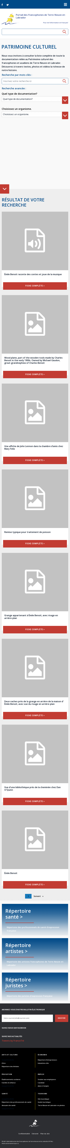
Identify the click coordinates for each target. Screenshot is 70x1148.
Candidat (41, 1083)
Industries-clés (43, 1063)
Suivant (37, 896)
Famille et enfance (9, 1083)
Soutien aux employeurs (47, 1079)
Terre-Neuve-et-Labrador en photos (51, 1105)
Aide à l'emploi (43, 1086)
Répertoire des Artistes (10, 1066)
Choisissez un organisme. (17, 108)
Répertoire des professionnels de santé (16, 1102)
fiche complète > (35, 286)
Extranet (35, 1134)
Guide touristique (44, 1102)
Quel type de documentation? (19, 93)
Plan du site (45, 1134)
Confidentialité (24, 1134)
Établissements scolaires (11, 1079)
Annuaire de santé (8, 1105)
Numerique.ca (14, 1143)
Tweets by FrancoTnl (13, 1040)
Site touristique (43, 1099)
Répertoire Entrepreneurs (47, 1060)
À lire (4, 1063)
